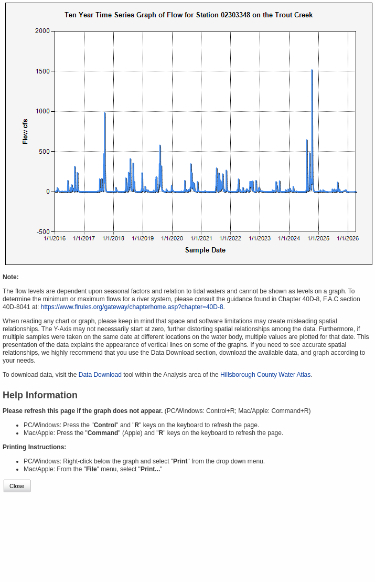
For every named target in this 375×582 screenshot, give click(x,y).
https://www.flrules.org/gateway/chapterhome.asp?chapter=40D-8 (132, 307)
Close (17, 486)
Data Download (100, 374)
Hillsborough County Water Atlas (265, 374)
